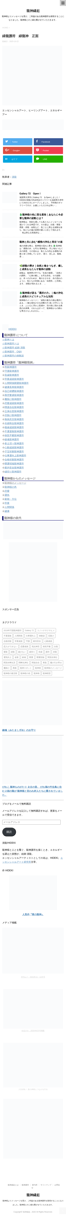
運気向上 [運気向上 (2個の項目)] (7, 657)
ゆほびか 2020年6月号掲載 (33, 1031)
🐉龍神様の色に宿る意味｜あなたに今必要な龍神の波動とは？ (41, 216)
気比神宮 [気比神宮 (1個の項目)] (36, 646)
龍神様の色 (11, 487)
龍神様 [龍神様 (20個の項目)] (38, 668)
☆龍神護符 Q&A (12, 351)
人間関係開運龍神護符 (17, 383)
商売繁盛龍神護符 (14, 395)
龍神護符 (25, 1185)
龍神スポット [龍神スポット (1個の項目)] (26, 668)
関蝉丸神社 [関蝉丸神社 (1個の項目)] (23, 663)
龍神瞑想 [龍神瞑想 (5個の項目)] (47, 673)
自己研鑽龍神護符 (14, 391)
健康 (7, 511)
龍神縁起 (33, 11)
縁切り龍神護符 (13, 471)
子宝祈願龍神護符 (14, 451)
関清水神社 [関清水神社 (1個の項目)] (52, 657)
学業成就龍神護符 (14, 379)
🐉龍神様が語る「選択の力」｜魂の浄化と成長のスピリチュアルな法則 (41, 295)
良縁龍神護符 (12, 375)
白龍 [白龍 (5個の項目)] (56, 646)
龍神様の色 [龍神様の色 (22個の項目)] (25, 673)
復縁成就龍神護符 (14, 427)
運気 (7, 495)
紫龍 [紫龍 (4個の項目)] (5, 652)
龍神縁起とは (13, 1185)
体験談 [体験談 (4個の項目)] (42, 636)
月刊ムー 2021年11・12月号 (33, 977)
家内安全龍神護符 (14, 467)
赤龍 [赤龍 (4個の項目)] (55, 652)
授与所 (34, 1185)
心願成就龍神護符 (14, 447)
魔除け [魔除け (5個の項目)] (6, 668)
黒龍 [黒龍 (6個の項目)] (15, 668)
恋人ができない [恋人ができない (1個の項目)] (10, 646)
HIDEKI (9, 329)
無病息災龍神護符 (14, 419)
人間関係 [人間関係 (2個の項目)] (18, 636)
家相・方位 (11, 499)
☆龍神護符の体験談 (13, 355)
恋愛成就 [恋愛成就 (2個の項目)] (24, 646)
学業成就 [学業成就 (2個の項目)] (18, 641)
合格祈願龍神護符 (14, 459)
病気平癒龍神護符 (14, 435)
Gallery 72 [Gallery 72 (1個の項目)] (29, 630)
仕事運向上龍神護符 (15, 455)
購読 (9, 831)
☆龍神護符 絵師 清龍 (13, 347)
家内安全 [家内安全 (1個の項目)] (37, 641)
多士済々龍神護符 (14, 443)
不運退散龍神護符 (14, 431)
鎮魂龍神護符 (12, 439)
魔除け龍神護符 (13, 399)
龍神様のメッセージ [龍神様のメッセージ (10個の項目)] (53, 668)
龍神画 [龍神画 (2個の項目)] (37, 673)
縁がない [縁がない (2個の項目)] (22, 652)
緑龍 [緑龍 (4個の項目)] (13, 652)
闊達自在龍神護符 (14, 407)
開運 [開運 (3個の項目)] (31, 657)
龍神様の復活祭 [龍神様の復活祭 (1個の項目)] (10, 673)
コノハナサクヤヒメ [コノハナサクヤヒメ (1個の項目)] (46, 630)
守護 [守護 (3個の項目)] (28, 641)
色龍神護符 (11, 367)
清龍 (14, 177)
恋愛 (7, 491)
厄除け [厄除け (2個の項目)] (51, 636)
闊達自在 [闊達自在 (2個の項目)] (36, 663)
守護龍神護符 (12, 371)
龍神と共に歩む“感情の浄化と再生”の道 (41, 242)
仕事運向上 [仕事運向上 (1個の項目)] (31, 636)
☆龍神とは (8, 339)
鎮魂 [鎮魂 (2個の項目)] (24, 657)
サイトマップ (46, 1185)
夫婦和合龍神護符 (14, 423)
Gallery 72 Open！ (30, 193)
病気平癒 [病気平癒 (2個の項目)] (47, 646)
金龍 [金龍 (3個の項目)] (17, 657)
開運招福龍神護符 (14, 463)
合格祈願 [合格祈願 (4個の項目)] (7, 641)
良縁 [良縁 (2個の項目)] (40, 652)
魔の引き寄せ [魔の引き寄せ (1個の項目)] (56, 663)
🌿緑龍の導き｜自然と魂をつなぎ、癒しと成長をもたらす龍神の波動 (41, 267)
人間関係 (9, 507)
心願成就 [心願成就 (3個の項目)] (48, 641)
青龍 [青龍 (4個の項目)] (45, 663)
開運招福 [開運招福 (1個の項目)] (40, 657)
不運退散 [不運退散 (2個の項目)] (7, 636)
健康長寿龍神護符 (14, 387)
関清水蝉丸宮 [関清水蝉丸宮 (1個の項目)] (9, 663)
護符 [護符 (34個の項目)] (48, 652)
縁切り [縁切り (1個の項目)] (32, 652)
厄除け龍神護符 (13, 415)
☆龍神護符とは (10, 343)
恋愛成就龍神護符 (14, 403)
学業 (7, 503)
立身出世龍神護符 (14, 411)
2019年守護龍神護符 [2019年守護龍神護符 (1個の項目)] (13, 630)
